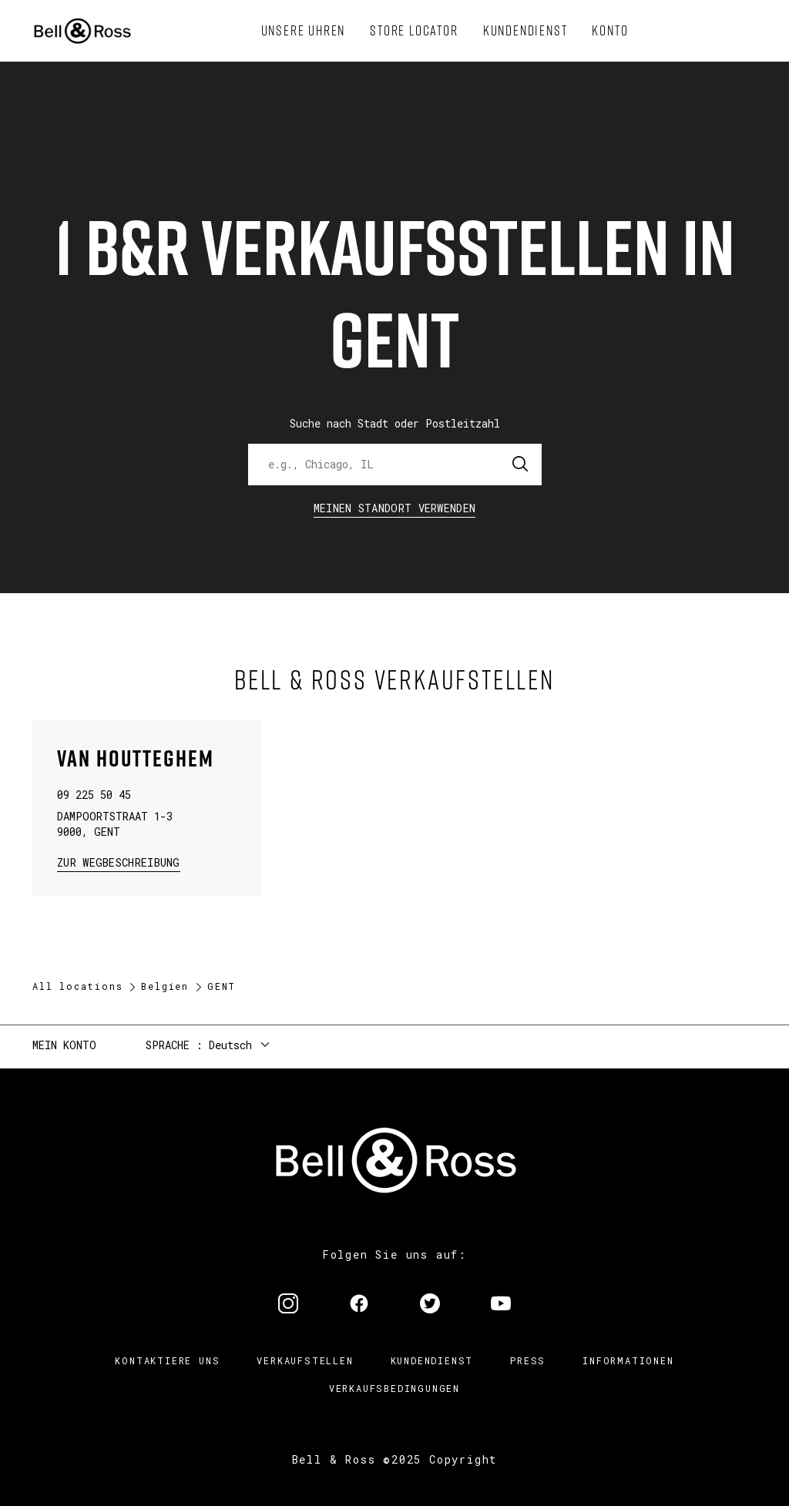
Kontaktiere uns (167, 1360)
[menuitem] (303, 30)
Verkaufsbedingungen (394, 1388)
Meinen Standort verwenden (395, 508)
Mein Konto (64, 1045)
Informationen (628, 1360)
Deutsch (230, 1045)
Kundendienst (432, 1360)
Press (528, 1360)
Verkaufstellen (305, 1360)
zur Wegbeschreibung (118, 862)
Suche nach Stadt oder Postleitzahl (395, 423)
